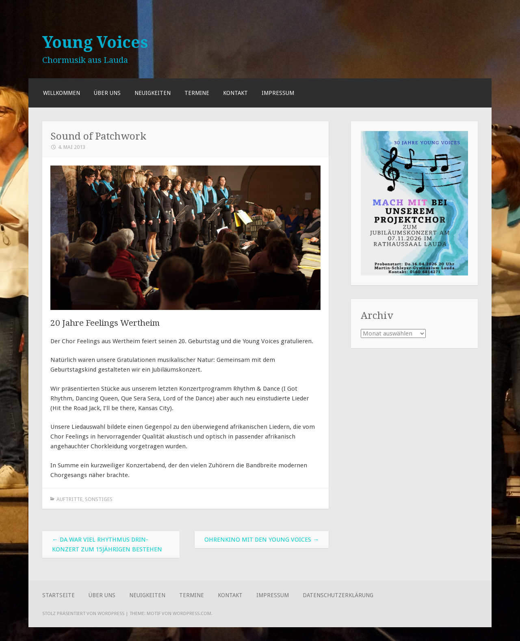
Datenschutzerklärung (338, 595)
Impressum (278, 93)
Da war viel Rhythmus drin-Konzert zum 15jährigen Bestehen (107, 544)
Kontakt (235, 93)
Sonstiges (99, 499)
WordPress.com (192, 613)
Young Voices (95, 42)
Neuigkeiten (152, 93)
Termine (196, 93)
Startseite (58, 595)
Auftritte (69, 499)
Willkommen (61, 93)
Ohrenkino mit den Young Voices (261, 539)
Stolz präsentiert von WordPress (83, 613)
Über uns (107, 93)
